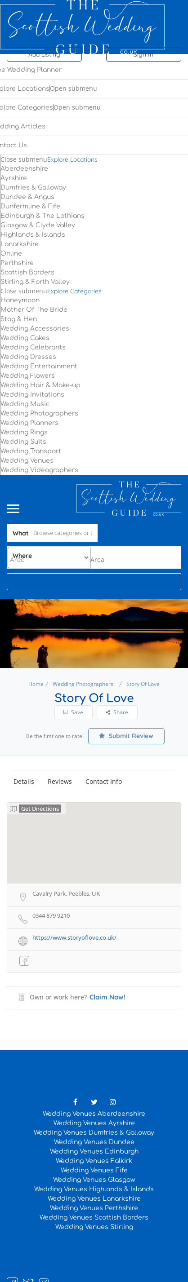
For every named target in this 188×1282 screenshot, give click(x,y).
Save (73, 712)
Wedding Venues (27, 460)
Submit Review (126, 736)
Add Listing (44, 54)
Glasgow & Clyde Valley (37, 225)
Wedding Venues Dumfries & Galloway (94, 1132)
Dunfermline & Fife (30, 206)
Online (11, 253)
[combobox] (97, 559)
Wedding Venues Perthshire (94, 1208)
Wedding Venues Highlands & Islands (94, 1189)
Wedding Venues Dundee (94, 1142)
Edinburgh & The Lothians (42, 215)
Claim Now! (107, 997)
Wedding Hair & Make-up (40, 385)
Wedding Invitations (32, 394)
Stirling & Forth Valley (35, 282)
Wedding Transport (30, 451)
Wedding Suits (23, 441)
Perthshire (17, 263)
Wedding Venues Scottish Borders (94, 1217)
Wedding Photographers (39, 413)
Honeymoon (20, 300)
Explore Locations (72, 159)
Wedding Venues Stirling (94, 1227)
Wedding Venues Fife (94, 1170)
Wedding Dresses (28, 357)
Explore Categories (74, 291)
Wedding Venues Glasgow (94, 1179)
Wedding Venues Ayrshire (94, 1123)
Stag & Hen (18, 319)
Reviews (60, 781)
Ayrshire (13, 178)
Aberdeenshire (24, 168)
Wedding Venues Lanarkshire (94, 1198)
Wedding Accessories (34, 328)
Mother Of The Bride (33, 309)
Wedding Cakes (24, 338)
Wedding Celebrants (33, 347)
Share (117, 712)
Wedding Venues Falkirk (94, 1161)
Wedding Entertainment (38, 366)
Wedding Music (24, 404)
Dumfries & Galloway (33, 187)
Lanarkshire (19, 244)
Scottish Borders (27, 272)
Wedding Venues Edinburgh (94, 1151)
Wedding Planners (29, 423)
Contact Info (103, 781)
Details (23, 781)
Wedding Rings (24, 432)
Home (36, 684)
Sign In (143, 54)
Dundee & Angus (27, 197)
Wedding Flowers (27, 375)
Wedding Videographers (39, 470)
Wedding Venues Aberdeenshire (94, 1113)
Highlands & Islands (32, 234)
